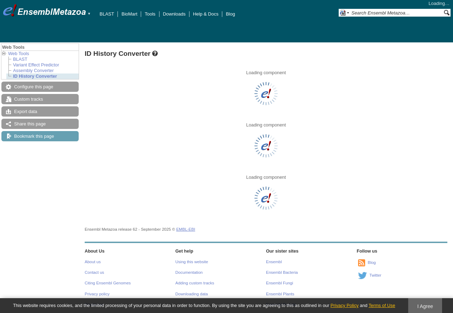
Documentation (189, 272)
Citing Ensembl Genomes (108, 283)
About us (93, 262)
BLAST (106, 14)
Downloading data (191, 294)
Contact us (94, 272)
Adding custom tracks (194, 283)
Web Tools (18, 53)
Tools (150, 14)
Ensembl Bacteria (282, 272)
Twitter (375, 275)
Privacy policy (97, 294)
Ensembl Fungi (279, 283)
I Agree (425, 306)
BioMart (129, 14)
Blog (230, 14)
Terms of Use (382, 305)
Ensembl (274, 262)
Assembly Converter (33, 70)
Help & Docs (205, 14)
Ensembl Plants (280, 294)
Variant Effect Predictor (36, 64)
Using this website (191, 262)
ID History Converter (35, 76)
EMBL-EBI (185, 229)
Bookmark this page (34, 136)
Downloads (174, 14)
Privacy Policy (345, 305)
